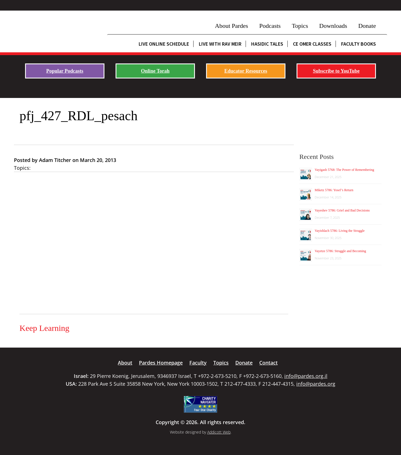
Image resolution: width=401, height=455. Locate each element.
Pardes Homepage (161, 362)
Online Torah (155, 71)
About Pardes (231, 25)
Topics (300, 25)
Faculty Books (358, 44)
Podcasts (270, 25)
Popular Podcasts (64, 71)
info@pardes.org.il (305, 376)
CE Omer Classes (312, 44)
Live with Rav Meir (220, 44)
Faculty (198, 362)
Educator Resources (245, 71)
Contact (268, 362)
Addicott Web (219, 432)
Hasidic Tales (267, 44)
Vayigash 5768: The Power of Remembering (344, 170)
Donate (367, 25)
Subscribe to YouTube (336, 71)
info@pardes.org (315, 383)
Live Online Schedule (164, 44)
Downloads (333, 25)
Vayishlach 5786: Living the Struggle (340, 231)
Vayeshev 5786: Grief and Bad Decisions (342, 210)
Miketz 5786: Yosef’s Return (334, 190)
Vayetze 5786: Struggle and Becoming (340, 251)
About (125, 362)
